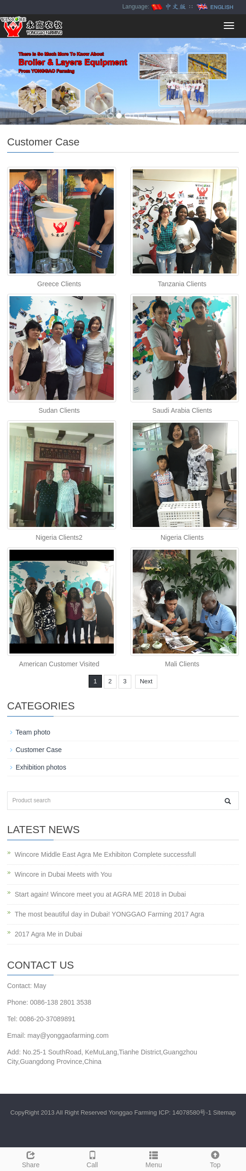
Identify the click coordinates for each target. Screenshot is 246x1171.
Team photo (33, 732)
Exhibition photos (41, 767)
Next (146, 681)
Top (215, 1158)
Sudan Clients (59, 410)
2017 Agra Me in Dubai (48, 934)
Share (31, 1158)
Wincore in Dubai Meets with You (63, 874)
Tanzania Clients (182, 284)
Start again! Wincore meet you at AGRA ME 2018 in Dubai (100, 894)
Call (92, 1158)
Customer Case (39, 749)
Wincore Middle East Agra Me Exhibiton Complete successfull (105, 854)
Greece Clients (59, 284)
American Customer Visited (59, 664)
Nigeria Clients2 (59, 537)
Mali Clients (182, 664)
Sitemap (224, 1112)
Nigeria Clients (182, 537)
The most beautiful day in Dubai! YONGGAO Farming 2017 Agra (109, 914)
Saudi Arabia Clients (182, 410)
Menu (154, 1158)
